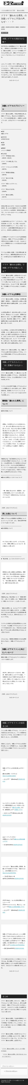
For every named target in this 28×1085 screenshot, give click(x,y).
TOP (8, 10)
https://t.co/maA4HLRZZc (9, 873)
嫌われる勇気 (4, 32)
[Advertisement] (14, 91)
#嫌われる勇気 (16, 807)
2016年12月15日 (7, 815)
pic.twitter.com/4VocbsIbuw (17, 945)
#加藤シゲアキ (18, 809)
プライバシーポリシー (11, 1071)
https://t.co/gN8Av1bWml (9, 776)
